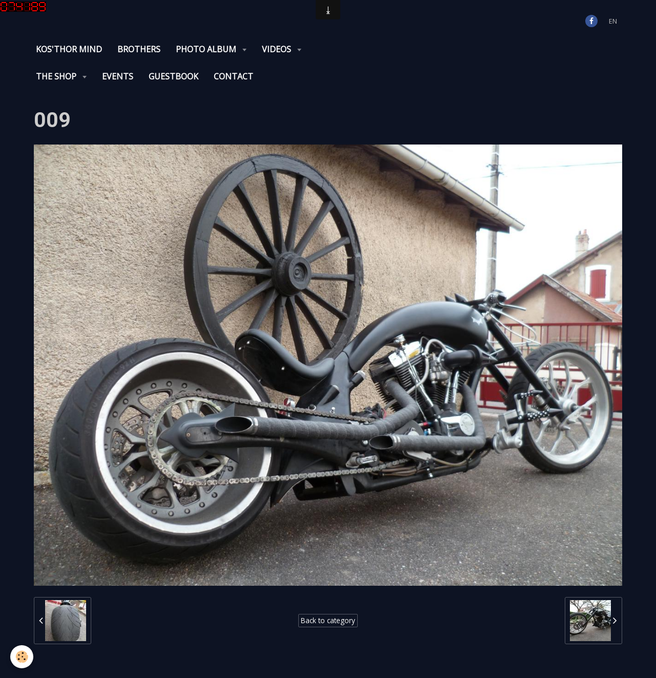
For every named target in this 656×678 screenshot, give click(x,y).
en (613, 21)
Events (117, 76)
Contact (233, 76)
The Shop (57, 76)
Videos (277, 49)
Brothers (138, 49)
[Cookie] (21, 656)
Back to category (328, 620)
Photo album (207, 49)
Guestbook (173, 76)
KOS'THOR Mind (69, 49)
